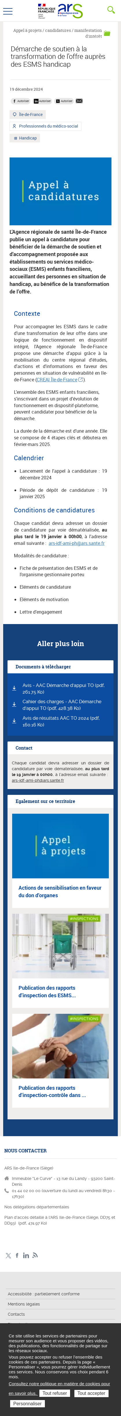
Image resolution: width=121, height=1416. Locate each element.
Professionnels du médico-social (48, 126)
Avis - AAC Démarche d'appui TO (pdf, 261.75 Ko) (63, 689)
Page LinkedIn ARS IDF (26, 1255)
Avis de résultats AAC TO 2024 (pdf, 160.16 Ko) (61, 721)
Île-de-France (30, 115)
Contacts (16, 1314)
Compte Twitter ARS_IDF (8, 1255)
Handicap (27, 138)
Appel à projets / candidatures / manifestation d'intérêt (57, 33)
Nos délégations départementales (36, 1207)
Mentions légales (24, 1304)
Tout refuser (55, 1393)
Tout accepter (91, 1393)
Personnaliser (27, 1403)
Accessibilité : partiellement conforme (44, 1294)
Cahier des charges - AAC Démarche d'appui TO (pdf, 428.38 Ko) (62, 705)
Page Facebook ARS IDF (17, 1255)
